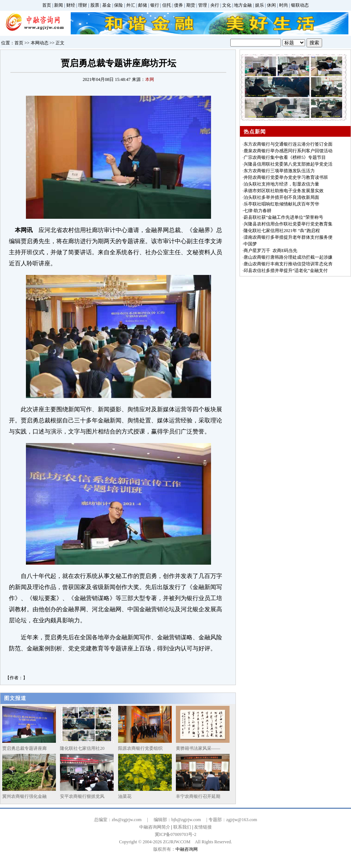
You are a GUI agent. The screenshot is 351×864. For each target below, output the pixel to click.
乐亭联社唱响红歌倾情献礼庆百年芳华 (281, 204)
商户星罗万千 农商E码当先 (270, 250)
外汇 (130, 5)
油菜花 (124, 796)
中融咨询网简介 (154, 827)
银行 (154, 5)
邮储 (142, 5)
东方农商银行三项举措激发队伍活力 (279, 170)
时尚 (283, 5)
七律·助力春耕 (257, 210)
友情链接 (203, 827)
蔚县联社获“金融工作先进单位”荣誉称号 (283, 217)
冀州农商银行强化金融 (24, 796)
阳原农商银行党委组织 (140, 748)
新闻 (58, 5)
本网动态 (40, 42)
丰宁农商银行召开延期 (198, 796)
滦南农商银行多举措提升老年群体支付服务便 (288, 237)
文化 (226, 5)
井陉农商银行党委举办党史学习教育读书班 (286, 177)
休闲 (271, 5)
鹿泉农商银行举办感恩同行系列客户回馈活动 (288, 150)
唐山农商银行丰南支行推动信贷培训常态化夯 (288, 263)
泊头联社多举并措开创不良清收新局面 (281, 197)
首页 (46, 5)
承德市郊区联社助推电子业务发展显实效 (284, 190)
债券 (178, 5)
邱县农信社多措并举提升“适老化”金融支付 (286, 270)
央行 (214, 5)
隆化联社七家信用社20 (82, 748)
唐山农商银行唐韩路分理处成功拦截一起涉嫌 (288, 257)
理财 (82, 5)
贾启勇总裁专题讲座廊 (24, 748)
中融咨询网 (187, 849)
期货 (190, 5)
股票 (94, 5)
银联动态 (300, 5)
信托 (166, 5)
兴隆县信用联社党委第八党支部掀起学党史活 (288, 164)
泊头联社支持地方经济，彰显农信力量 (281, 184)
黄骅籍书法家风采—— (198, 748)
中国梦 (250, 243)
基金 (106, 5)
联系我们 (182, 827)
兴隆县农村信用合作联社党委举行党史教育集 (288, 224)
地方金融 (243, 5)
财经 (70, 5)
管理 (202, 5)
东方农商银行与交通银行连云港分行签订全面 (288, 144)
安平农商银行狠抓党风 (82, 796)
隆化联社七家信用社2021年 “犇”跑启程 (282, 230)
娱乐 (259, 5)
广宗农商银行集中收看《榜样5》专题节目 (285, 157)
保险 (118, 5)
